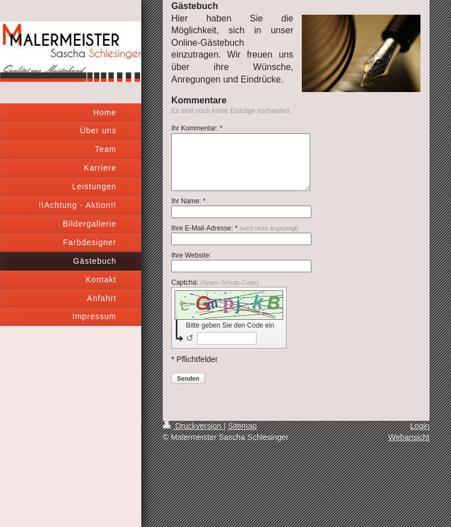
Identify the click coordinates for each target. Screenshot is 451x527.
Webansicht (409, 437)
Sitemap (242, 425)
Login (420, 425)
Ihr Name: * (188, 201)
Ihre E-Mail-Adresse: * (234, 228)
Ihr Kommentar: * (197, 128)
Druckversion (193, 425)
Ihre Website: (191, 255)
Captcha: (215, 282)
